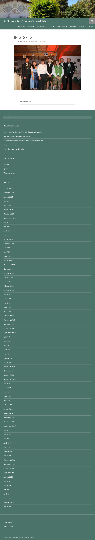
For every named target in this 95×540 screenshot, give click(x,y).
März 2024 (7, 205)
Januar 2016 (8, 507)
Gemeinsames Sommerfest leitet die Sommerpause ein (23, 141)
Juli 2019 (7, 337)
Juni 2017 (7, 434)
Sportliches (61, 26)
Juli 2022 (7, 248)
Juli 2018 (7, 384)
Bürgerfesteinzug (10, 145)
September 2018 (10, 379)
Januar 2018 (8, 409)
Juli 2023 (7, 222)
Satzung (90, 26)
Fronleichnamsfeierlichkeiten (14, 149)
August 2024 (8, 197)
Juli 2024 (7, 201)
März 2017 (7, 447)
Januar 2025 (8, 188)
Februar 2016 (9, 502)
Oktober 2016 (9, 468)
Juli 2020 (7, 294)
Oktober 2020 (9, 290)
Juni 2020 (7, 299)
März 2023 (7, 235)
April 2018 (7, 396)
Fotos (44, 42)
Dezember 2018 (9, 367)
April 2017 (7, 443)
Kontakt (82, 26)
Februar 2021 (9, 286)
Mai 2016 (7, 490)
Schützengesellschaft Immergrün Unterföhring (25, 21)
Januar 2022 (8, 261)
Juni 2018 (7, 388)
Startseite (21, 26)
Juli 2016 (7, 481)
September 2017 (10, 426)
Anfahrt (73, 26)
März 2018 (7, 401)
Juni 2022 (7, 252)
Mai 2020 (7, 303)
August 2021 (8, 277)
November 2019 (9, 324)
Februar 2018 (9, 405)
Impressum (8, 522)
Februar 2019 (9, 358)
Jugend (49, 26)
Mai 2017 (7, 439)
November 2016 (9, 464)
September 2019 (10, 333)
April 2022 (7, 256)
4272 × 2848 (34, 42)
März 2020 (7, 311)
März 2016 (7, 498)
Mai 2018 (7, 392)
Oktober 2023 (9, 214)
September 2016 (10, 473)
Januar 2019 (8, 362)
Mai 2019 (7, 345)
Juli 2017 (7, 430)
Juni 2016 (7, 485)
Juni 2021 (7, 282)
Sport (6, 169)
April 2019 (7, 350)
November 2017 (9, 417)
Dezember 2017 (9, 413)
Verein (30, 26)
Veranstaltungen (10, 173)
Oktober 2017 (9, 422)
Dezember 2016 (9, 460)
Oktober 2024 (9, 193)
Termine (40, 26)
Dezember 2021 (9, 265)
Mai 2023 (7, 227)
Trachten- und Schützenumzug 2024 (17, 136)
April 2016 (7, 494)
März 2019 (7, 354)
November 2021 (9, 269)
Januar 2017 (8, 456)
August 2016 (8, 477)
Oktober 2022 (9, 244)
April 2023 (7, 231)
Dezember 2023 (9, 210)
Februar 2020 (9, 316)
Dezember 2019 (9, 320)
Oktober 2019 (9, 328)
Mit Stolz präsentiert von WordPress (23, 537)
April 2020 (7, 307)
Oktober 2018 (9, 375)
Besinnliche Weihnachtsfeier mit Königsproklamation (23, 132)
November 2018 (9, 371)
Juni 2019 (7, 341)
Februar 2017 (9, 451)
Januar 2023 (8, 239)
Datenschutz (8, 526)
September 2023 (10, 218)
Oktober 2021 (9, 273)
